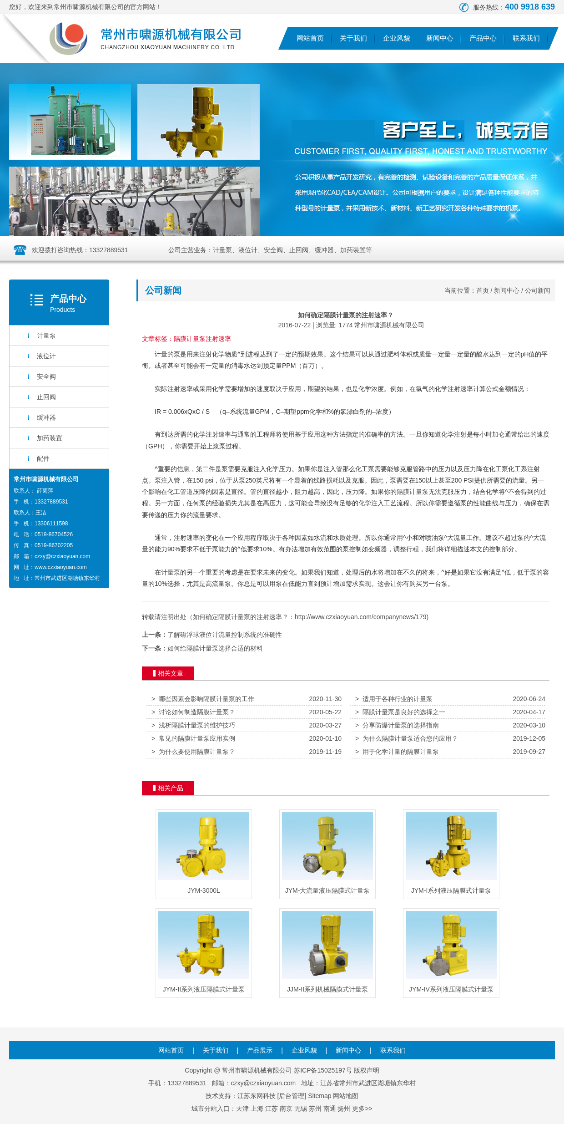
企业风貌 (396, 38)
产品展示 (259, 1050)
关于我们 (353, 38)
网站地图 (345, 1095)
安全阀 (46, 376)
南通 (329, 1108)
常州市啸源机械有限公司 (389, 325)
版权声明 (366, 1070)
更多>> (362, 1108)
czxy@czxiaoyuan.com (62, 556)
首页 (482, 290)
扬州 (343, 1108)
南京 (286, 1108)
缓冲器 (46, 417)
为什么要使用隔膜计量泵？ (193, 751)
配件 (43, 458)
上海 (257, 1108)
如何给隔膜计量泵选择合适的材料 (215, 648)
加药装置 (49, 438)
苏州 (315, 1108)
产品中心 (483, 38)
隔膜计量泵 (412, 491)
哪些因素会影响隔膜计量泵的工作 (202, 698)
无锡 (300, 1108)
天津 (242, 1108)
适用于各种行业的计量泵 (394, 698)
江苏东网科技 (256, 1095)
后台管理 (291, 1095)
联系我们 (526, 38)
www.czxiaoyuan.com (61, 567)
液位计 (46, 356)
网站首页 (310, 38)
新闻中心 (439, 38)
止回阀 (46, 397)
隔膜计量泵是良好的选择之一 (400, 712)
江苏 (271, 1108)
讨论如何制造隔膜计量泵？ (193, 712)
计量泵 (46, 335)
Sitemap (319, 1095)
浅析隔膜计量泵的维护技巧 (193, 725)
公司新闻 (537, 290)
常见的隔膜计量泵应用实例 (193, 738)
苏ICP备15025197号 (323, 1070)
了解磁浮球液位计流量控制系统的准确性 (224, 634)
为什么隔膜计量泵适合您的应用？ (406, 738)
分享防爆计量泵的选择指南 (397, 725)
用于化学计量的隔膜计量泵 (397, 751)
